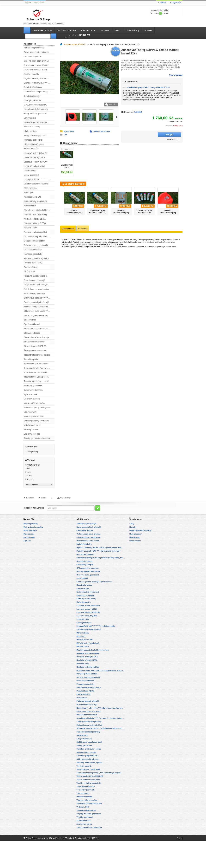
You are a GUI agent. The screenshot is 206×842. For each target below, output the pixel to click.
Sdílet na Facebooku (101, 131)
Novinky (132, 528)
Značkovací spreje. (32, 434)
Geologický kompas (32, 100)
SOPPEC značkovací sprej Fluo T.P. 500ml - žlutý (74, 215)
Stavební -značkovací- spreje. (37, 337)
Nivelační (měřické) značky (35, 214)
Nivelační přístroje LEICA (35, 219)
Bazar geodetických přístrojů (36, 52)
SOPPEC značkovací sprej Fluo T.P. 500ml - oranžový (168, 215)
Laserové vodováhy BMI (34, 166)
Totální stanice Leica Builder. (36, 377)
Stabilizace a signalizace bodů (37, 328)
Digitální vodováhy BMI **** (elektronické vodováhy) (39, 83)
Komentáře (83, 230)
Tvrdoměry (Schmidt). (33, 390)
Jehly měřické (30, 118)
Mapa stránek (39, 3)
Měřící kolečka (30, 188)
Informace (32, 446)
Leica (29, 473)
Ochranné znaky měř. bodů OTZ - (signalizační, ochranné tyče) (39, 236)
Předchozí (61, 201)
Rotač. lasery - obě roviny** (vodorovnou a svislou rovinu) (39, 285)
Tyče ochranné (30, 394)
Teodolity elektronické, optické (37, 355)
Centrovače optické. (32, 56)
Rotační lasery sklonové (34, 293)
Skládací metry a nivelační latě (37, 307)
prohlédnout (67, 151)
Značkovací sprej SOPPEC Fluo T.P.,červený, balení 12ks (144, 215)
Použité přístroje (31, 267)
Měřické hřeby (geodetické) (36, 201)
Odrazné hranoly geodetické (36, 245)
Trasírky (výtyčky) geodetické (36, 381)
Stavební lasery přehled (34, 342)
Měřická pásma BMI (32, 197)
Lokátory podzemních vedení (36, 184)
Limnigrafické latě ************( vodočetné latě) (39, 179)
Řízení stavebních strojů (34, 280)
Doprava (105, 30)
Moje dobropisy (30, 532)
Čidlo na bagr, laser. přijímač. (36, 61)
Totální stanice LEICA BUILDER (37, 372)
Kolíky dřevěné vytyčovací (35, 135)
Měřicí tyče (28, 192)
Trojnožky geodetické (33, 386)
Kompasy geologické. (33, 140)
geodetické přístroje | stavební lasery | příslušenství (44, 16)
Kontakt (28, 3)
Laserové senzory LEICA (35, 157)
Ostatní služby (132, 30)
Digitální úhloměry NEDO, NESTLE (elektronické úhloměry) (39, 78)
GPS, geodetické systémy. (35, 105)
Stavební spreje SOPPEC (35, 346)
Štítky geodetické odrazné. (35, 350)
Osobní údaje (29, 538)
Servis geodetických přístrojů (36, 302)
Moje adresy (29, 535)
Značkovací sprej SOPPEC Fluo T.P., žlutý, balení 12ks (97, 214)
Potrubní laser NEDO (33, 263)
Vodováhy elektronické (33, 416)
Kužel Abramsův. (31, 149)
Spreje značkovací (32, 324)
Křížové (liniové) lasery (34, 144)
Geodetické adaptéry (33, 87)
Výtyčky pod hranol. (32, 425)
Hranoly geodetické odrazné (36, 109)
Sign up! (27, 542)
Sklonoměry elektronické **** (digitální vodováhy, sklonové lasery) (39, 311)
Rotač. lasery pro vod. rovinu (36, 289)
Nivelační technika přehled (35, 232)
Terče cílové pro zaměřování (36, 364)
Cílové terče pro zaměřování (36, 65)
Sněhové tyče (30, 320)
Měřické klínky (30, 206)
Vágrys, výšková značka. (34, 403)
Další (117, 116)
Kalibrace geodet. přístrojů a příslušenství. (39, 122)
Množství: (150, 135)
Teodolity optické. (31, 359)
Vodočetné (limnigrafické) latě (36, 407)
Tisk (65, 135)
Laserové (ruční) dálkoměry (36, 153)
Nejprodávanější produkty (140, 532)
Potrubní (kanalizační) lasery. (36, 258)
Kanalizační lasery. (32, 127)
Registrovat (176, 3)
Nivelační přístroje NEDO (35, 223)
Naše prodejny (32, 452)
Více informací (175, 75)
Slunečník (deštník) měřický (36, 315)
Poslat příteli (69, 131)
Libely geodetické (31, 175)
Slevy (131, 525)
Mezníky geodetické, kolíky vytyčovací (39, 210)
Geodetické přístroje (42, 30)
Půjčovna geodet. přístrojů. (35, 276)
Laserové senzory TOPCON (36, 162)
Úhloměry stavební (32, 399)
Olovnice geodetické (33, 249)
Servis (118, 30)
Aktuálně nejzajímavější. (34, 48)
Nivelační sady (30, 228)
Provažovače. (30, 271)
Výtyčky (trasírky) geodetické (36, 421)
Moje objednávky (31, 525)
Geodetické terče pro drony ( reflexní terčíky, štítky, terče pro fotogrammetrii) (39, 92)
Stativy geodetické (32, 333)
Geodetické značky (32, 96)
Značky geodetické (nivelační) (37, 438)
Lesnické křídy (30, 171)
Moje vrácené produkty (33, 528)
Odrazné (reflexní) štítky (34, 241)
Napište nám (134, 538)
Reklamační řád (88, 30)
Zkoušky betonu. (31, 429)
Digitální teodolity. (31, 74)
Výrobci (31, 461)
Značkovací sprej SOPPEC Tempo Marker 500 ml (67, 166)
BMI (28, 470)
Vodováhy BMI (30, 412)
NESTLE (30, 481)
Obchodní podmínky (66, 30)
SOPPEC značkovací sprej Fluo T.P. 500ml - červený (121, 215)
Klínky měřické (30, 131)
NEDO (29, 477)
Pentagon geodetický (33, 254)
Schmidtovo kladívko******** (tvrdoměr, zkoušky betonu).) (39, 298)
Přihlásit (163, 3)
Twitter (43, 501)
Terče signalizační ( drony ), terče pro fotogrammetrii (39, 368)
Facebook (30, 501)
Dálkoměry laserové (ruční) (35, 70)
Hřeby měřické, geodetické (35, 113)
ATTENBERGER (33, 466)
